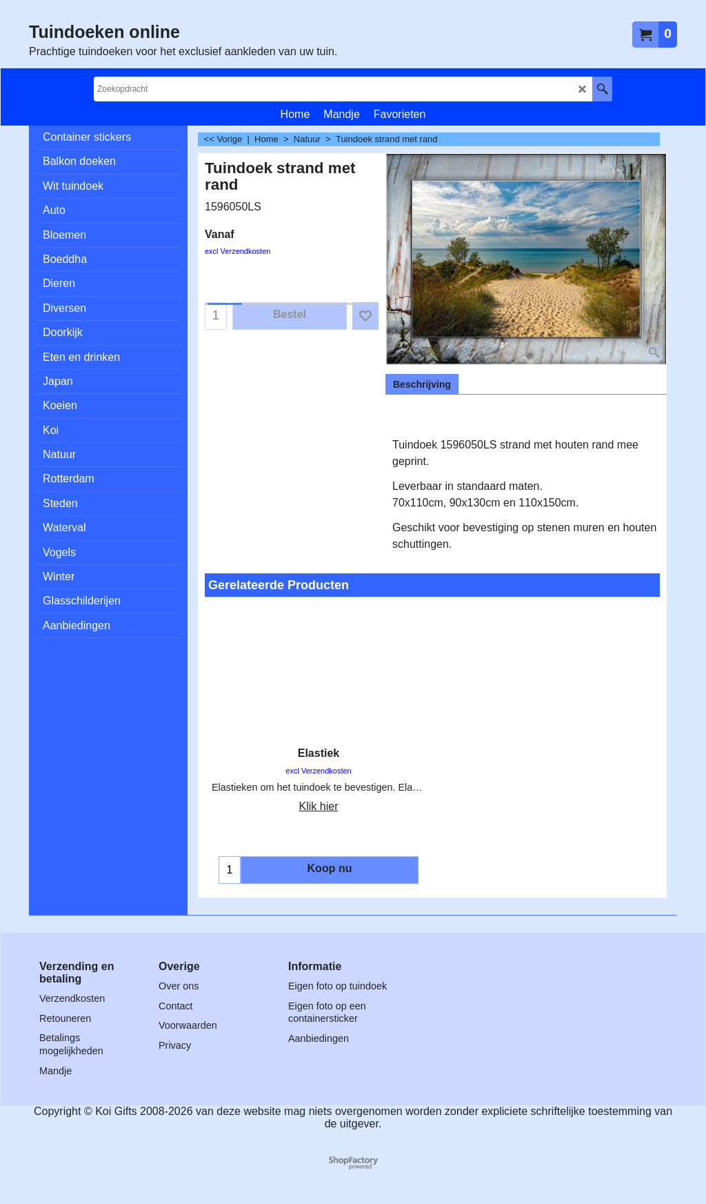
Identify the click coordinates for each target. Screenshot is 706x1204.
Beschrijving (422, 384)
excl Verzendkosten (237, 251)
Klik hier (319, 806)
